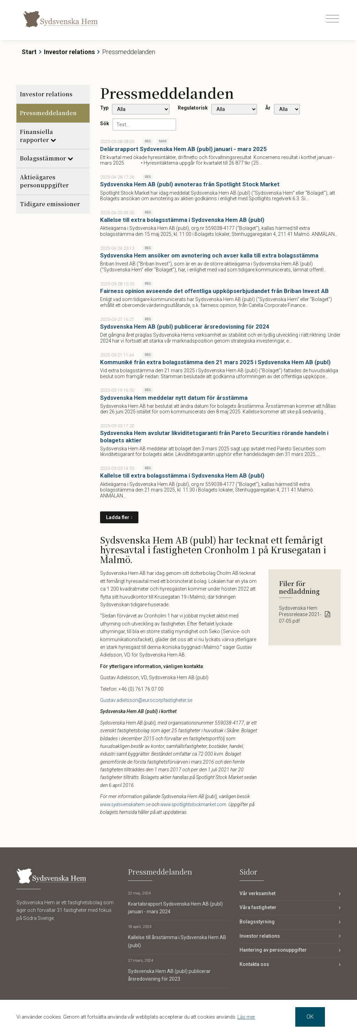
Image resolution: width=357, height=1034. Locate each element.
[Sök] (144, 124)
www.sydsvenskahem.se (125, 804)
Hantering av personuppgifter (273, 950)
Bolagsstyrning (257, 921)
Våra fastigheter (258, 907)
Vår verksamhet (257, 893)
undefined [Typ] (140, 109)
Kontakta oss (254, 964)
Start (29, 51)
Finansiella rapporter (36, 136)
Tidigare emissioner (50, 204)
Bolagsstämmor (43, 158)
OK (310, 1016)
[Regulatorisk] (234, 109)
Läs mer (246, 1017)
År (268, 108)
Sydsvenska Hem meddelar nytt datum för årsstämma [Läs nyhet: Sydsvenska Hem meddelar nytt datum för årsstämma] (174, 397)
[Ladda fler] (119, 517)
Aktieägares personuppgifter (44, 181)
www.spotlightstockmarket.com (193, 804)
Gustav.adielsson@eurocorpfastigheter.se (146, 700)
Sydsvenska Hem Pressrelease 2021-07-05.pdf (300, 614)
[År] (287, 109)
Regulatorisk (193, 108)
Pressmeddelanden (48, 113)
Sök (104, 123)
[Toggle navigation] (332, 19)
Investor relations (69, 51)
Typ (104, 108)
